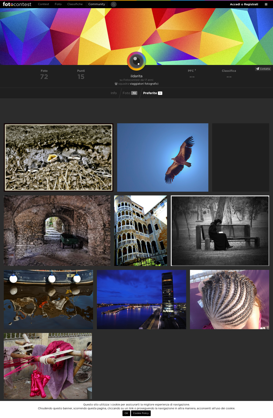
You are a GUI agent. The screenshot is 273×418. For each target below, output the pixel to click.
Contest (43, 4)
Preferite (152, 93)
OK (126, 413)
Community (96, 4)
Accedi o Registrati (244, 4)
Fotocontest (17, 4)
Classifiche (75, 4)
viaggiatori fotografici (144, 84)
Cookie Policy (141, 413)
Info (114, 93)
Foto (58, 4)
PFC (192, 70)
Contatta (263, 68)
